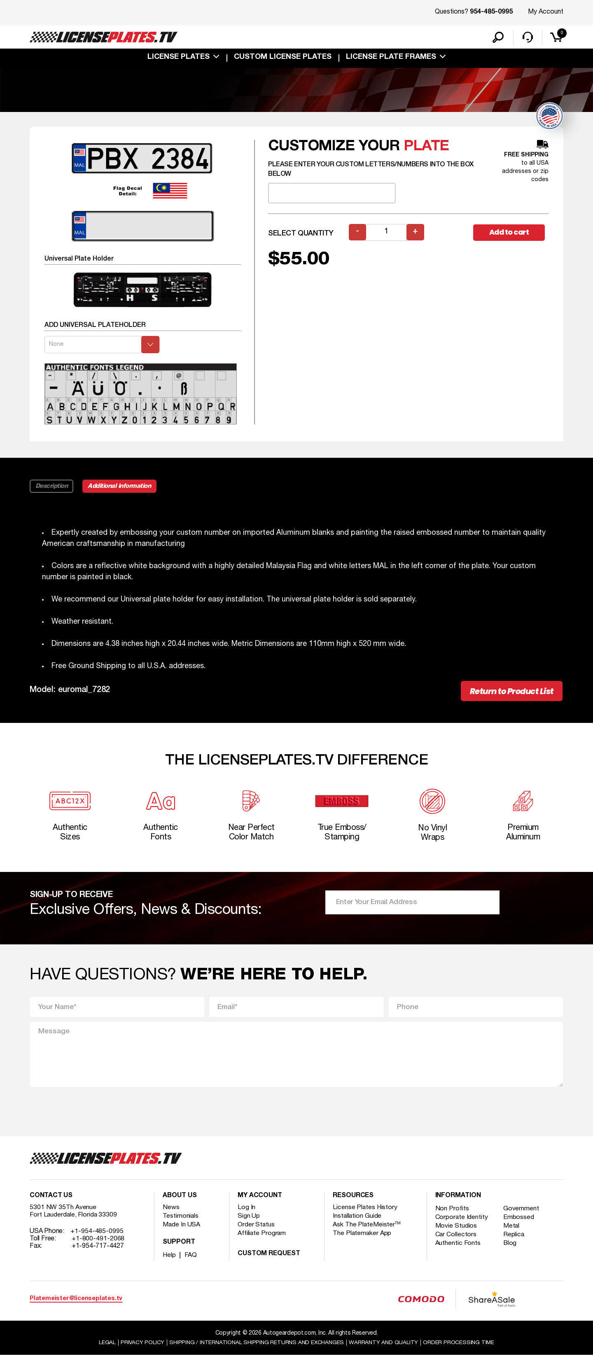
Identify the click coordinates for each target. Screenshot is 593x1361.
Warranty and (386, 1348)
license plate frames (391, 58)
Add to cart (510, 233)
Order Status (256, 1230)
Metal (512, 1232)
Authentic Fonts (458, 1249)
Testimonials (181, 1222)
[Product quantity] (387, 233)
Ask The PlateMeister (367, 1230)
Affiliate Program (262, 1239)
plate (426, 147)
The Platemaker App (362, 1239)
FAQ (191, 1261)
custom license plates (283, 58)
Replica (514, 1240)
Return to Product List (507, 693)
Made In (182, 1230)
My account (260, 1201)
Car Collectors (456, 1240)
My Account (545, 12)
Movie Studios (456, 1232)
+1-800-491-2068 (98, 1244)
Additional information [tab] (121, 487)
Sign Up (249, 1222)
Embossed (519, 1223)
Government (522, 1214)
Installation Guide (357, 1222)
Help (169, 1261)
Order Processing (462, 1348)
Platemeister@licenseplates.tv (76, 1304)
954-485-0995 (491, 12)
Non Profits (452, 1214)
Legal (103, 1348)
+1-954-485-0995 (97, 1237)
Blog (511, 1249)
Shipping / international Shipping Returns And (256, 1348)
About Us (179, 1201)
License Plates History (365, 1213)
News (171, 1213)
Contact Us (51, 1201)
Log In (246, 1213)
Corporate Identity (461, 1223)
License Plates (178, 58)
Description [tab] (51, 487)
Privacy (139, 1348)
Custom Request (269, 1259)
